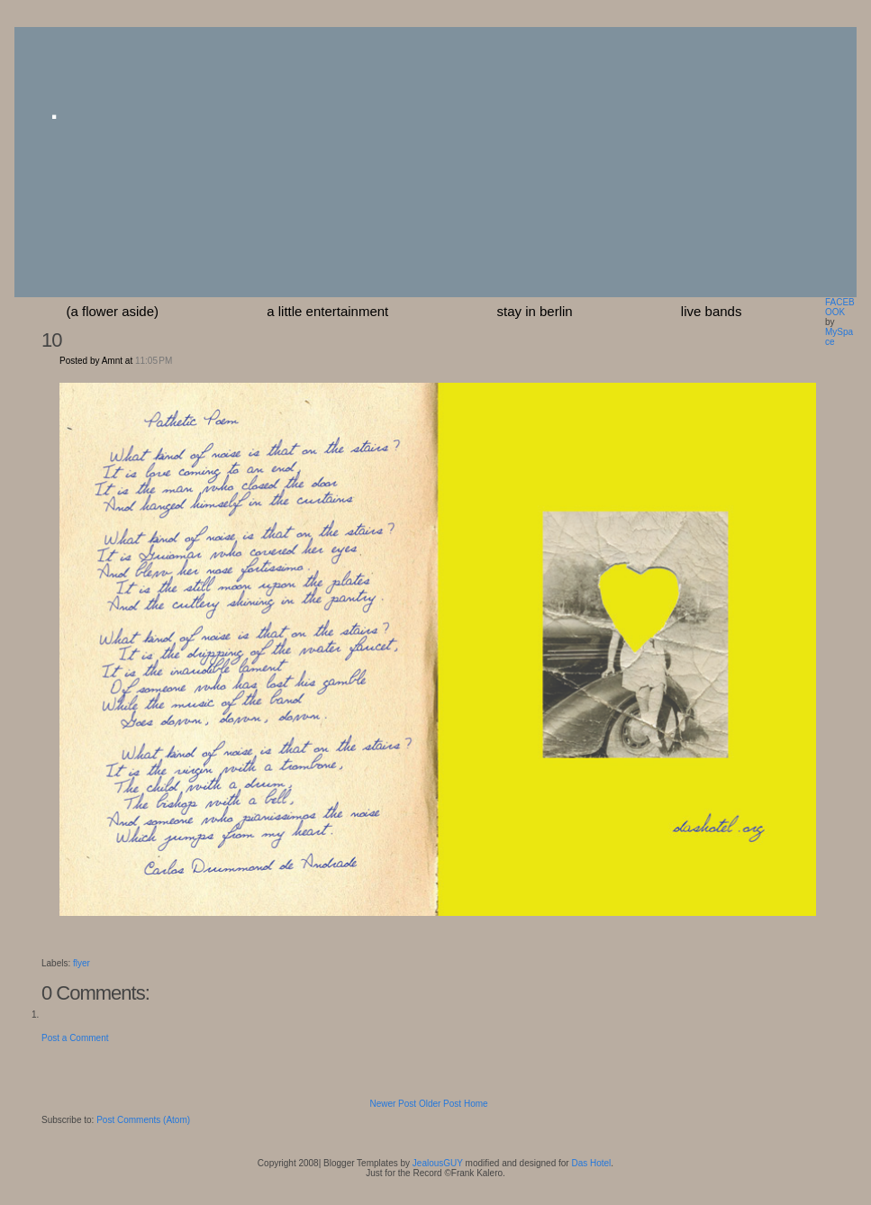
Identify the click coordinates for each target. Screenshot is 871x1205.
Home (476, 1104)
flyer (81, 963)
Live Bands (711, 311)
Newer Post (392, 1104)
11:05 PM (153, 361)
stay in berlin (534, 311)
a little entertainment (327, 311)
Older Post (440, 1104)
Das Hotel (591, 1163)
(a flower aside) (113, 311)
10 (51, 340)
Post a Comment (74, 1038)
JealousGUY (438, 1163)
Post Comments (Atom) (143, 1120)
